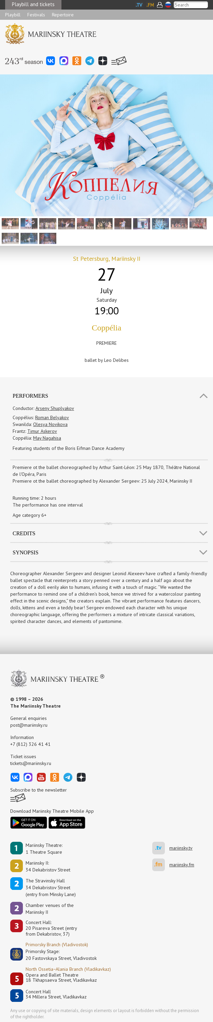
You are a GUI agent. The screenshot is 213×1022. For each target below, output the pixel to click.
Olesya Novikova (50, 424)
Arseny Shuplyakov (55, 408)
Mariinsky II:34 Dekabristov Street (48, 866)
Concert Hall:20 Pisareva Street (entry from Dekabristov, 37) (51, 928)
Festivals (36, 15)
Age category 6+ (29, 515)
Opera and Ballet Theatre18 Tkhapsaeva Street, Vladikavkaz (61, 978)
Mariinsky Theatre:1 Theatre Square (44, 848)
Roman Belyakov (52, 417)
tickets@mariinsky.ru (30, 763)
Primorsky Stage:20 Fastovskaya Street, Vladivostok (56, 954)
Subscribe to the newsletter (38, 790)
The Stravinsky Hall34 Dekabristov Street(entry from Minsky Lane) (51, 887)
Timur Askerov (42, 431)
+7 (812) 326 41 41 (30, 744)
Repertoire (63, 15)
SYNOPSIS (26, 552)
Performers (30, 396)
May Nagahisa (47, 438)
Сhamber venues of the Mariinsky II (50, 908)
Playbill (12, 15)
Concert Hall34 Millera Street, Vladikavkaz (56, 994)
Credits (24, 533)
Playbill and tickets (33, 4)
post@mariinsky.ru (28, 725)
